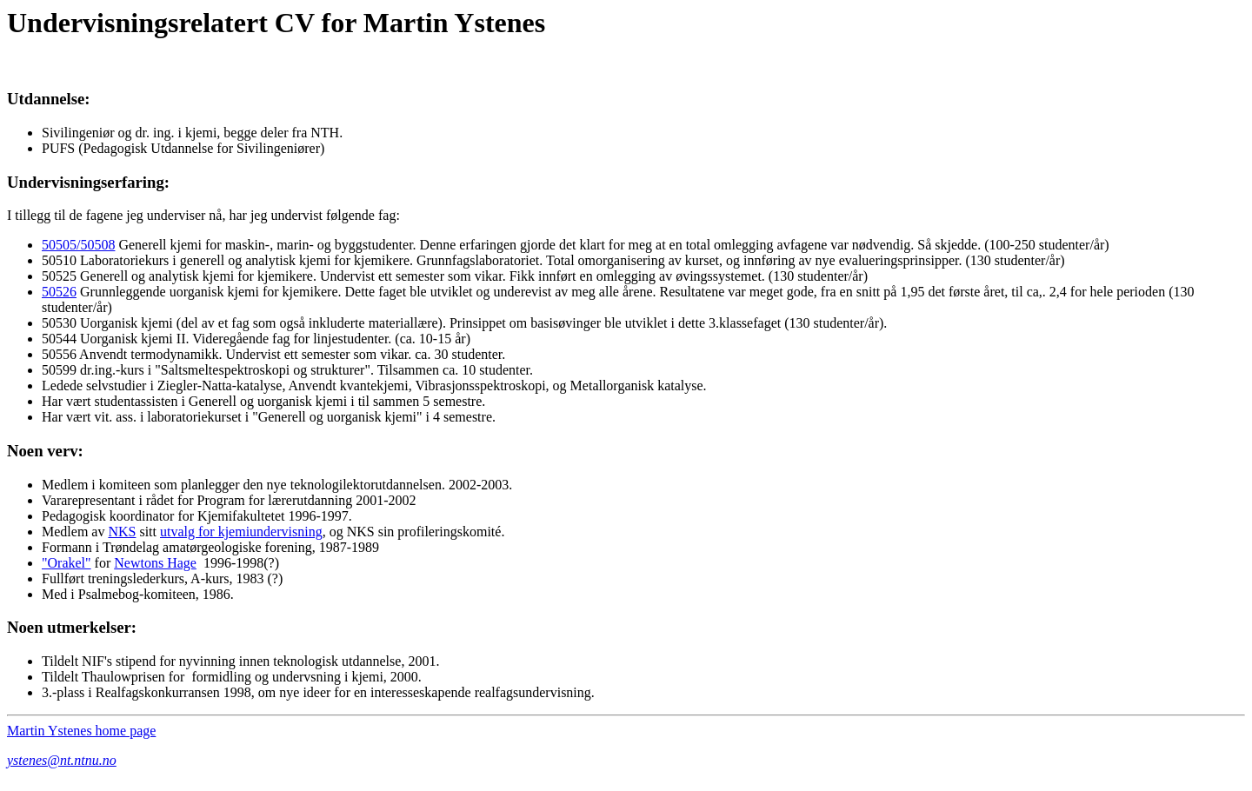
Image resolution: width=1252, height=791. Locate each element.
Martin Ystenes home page (81, 730)
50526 (59, 291)
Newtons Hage (155, 562)
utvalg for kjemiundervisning (241, 531)
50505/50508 (78, 244)
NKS (122, 531)
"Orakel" (66, 562)
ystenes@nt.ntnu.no (62, 760)
